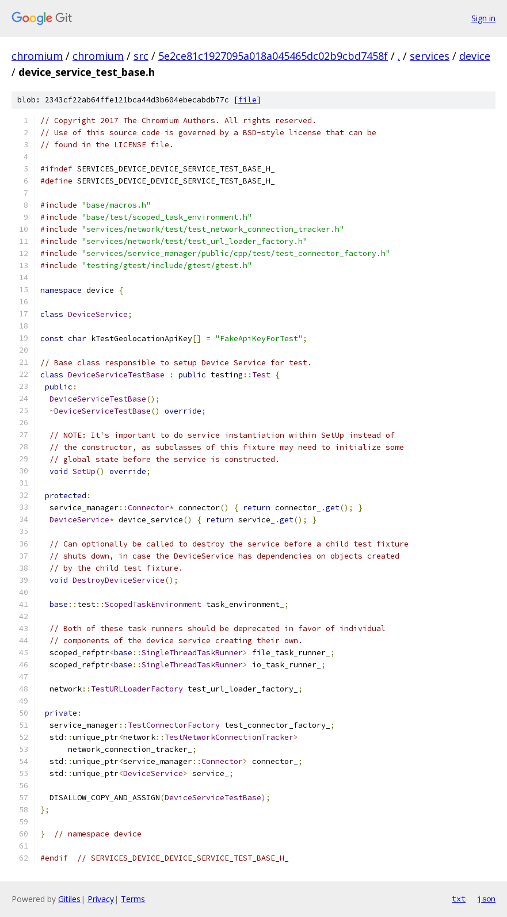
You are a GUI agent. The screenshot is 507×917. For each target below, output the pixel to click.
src (141, 56)
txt (459, 898)
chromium (37, 56)
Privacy (100, 898)
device (474, 56)
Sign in (483, 18)
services (429, 56)
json (486, 898)
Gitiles (69, 898)
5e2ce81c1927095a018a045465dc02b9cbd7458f (273, 56)
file (247, 100)
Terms (133, 898)
